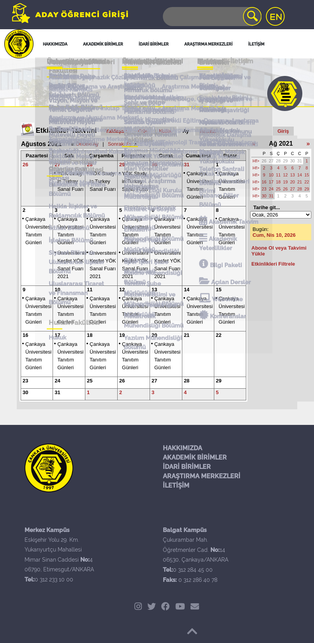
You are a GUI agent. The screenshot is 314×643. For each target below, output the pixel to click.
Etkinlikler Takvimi (66, 130)
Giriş (283, 131)
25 (89, 381)
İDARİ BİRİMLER (187, 466)
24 (57, 381)
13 (154, 289)
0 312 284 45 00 (193, 570)
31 (186, 164)
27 (57, 164)
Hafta (165, 131)
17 (57, 335)
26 (25, 164)
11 (89, 289)
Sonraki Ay (120, 144)
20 (154, 335)
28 (89, 164)
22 (218, 335)
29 (122, 164)
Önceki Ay (87, 144)
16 (25, 335)
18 (89, 335)
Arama (207, 131)
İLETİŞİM (176, 485)
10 (57, 289)
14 (186, 289)
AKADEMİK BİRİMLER (195, 457)
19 (122, 335)
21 (186, 335)
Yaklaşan (116, 131)
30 (154, 164)
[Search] (211, 16)
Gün (143, 131)
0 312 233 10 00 (54, 579)
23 (25, 381)
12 (122, 289)
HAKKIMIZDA (182, 448)
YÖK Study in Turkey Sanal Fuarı (70, 181)
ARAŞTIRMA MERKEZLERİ (201, 476)
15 (218, 289)
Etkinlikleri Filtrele (273, 264)
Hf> (255, 161)
